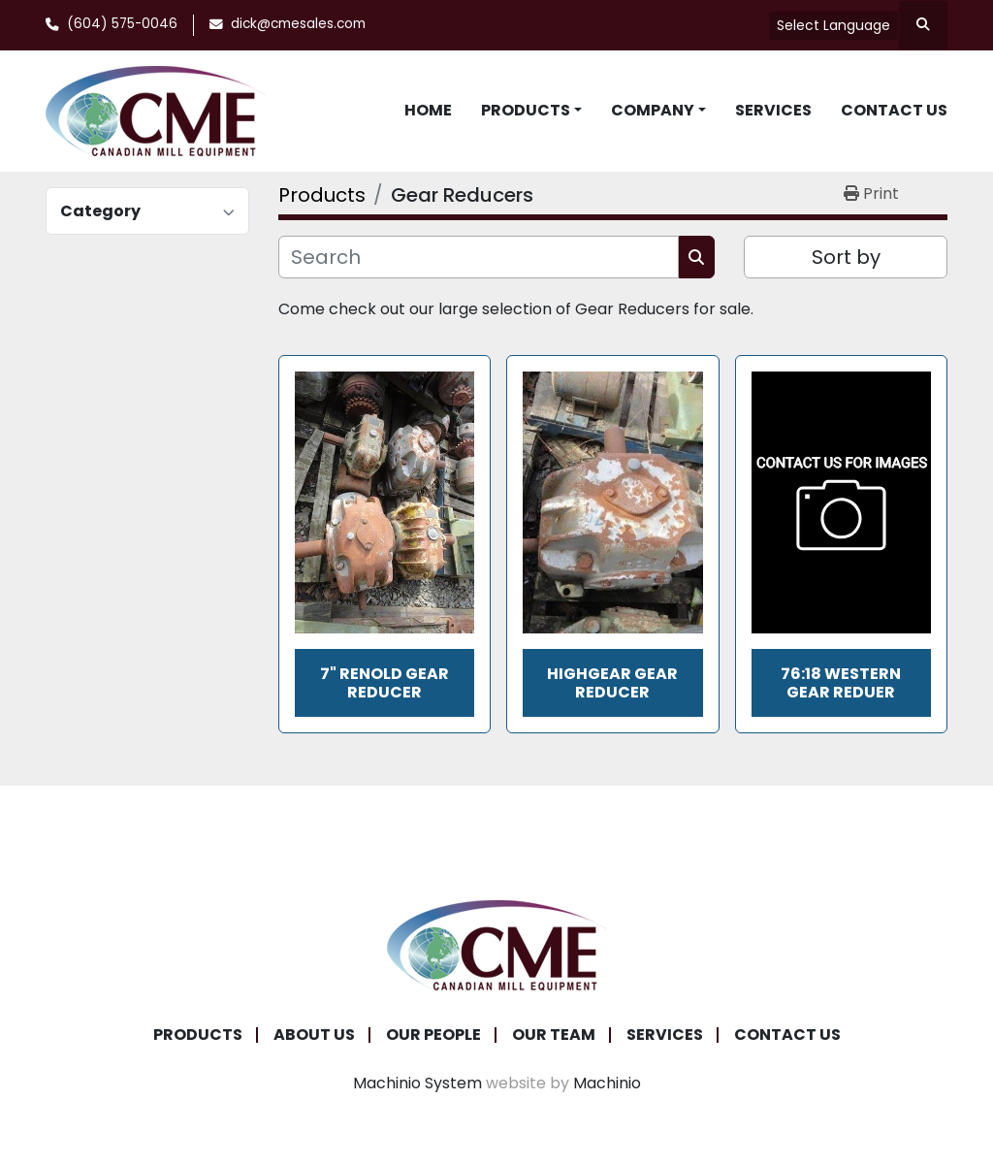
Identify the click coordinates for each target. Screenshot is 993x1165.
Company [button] (652, 110)
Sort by (846, 257)
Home (428, 110)
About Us (314, 1034)
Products (525, 110)
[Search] (478, 257)
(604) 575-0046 (122, 24)
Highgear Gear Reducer (612, 683)
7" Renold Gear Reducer (384, 683)
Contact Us (894, 110)
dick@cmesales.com (298, 24)
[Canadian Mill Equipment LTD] (496, 944)
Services (773, 110)
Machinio (607, 1083)
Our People (433, 1034)
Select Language (833, 25)
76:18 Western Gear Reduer (841, 683)
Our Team (553, 1034)
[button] (531, 110)
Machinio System (417, 1083)
